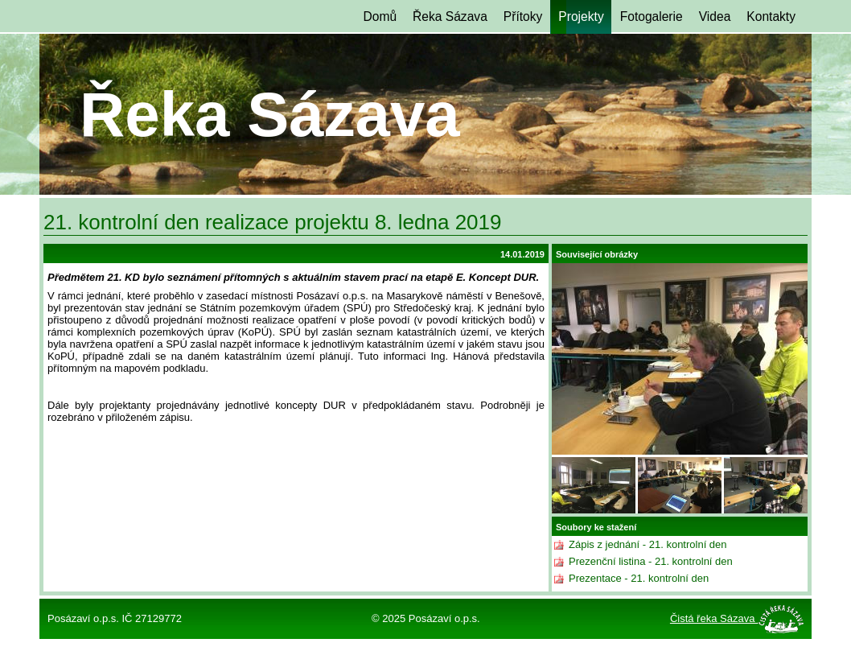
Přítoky (523, 16)
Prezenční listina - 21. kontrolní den (651, 561)
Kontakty (771, 16)
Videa (715, 16)
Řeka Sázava (450, 16)
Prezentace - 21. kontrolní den (639, 578)
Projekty (580, 16)
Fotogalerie (651, 16)
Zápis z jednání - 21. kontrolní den (648, 544)
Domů (380, 16)
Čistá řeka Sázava (714, 618)
